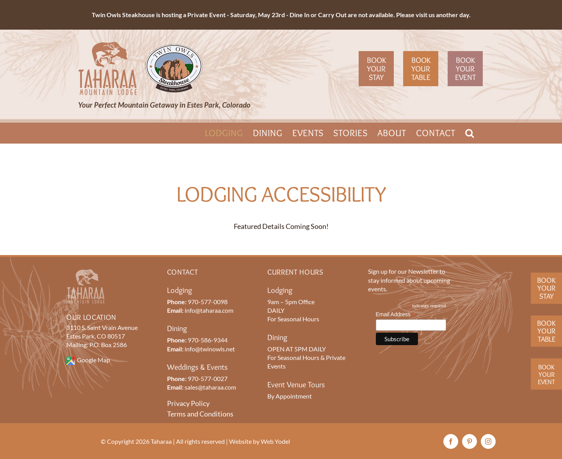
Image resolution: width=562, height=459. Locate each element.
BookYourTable (546, 331)
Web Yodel (275, 441)
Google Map (93, 359)
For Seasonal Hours (293, 319)
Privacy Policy (188, 403)
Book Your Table (420, 68)
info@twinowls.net (210, 349)
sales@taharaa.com (210, 387)
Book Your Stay (376, 68)
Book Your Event (465, 68)
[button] (469, 133)
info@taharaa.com (209, 310)
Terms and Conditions (200, 413)
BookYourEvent (546, 374)
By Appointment (289, 396)
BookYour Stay (546, 288)
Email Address (396, 314)
